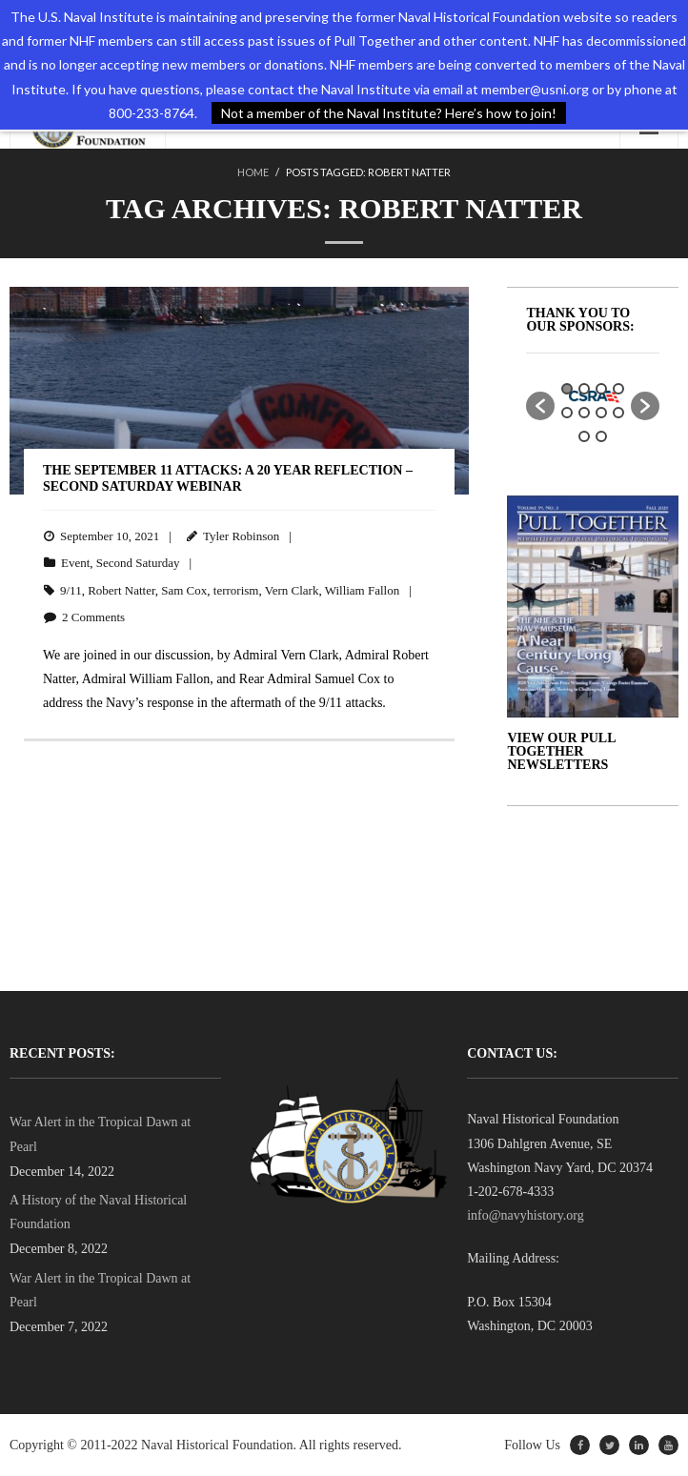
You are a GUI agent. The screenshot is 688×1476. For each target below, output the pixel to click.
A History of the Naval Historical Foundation (98, 1212)
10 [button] (601, 436)
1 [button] (567, 388)
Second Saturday (138, 563)
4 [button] (618, 388)
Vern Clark (292, 590)
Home (253, 172)
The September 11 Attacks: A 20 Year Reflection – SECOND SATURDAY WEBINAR (228, 478)
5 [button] (567, 412)
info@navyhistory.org (525, 1215)
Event (75, 563)
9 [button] (584, 436)
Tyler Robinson (241, 536)
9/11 (71, 590)
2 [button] (584, 388)
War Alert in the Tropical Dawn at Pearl (100, 1134)
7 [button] (601, 412)
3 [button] (601, 388)
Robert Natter (121, 590)
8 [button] (618, 412)
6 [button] (584, 412)
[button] (540, 406)
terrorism (236, 590)
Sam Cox (184, 590)
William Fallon (362, 590)
